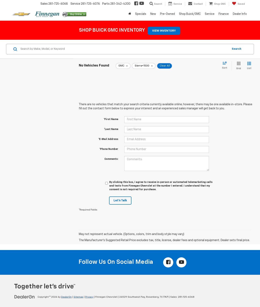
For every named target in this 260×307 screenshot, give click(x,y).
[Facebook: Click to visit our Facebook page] (136, 3)
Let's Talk (120, 200)
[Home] (129, 14)
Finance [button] (224, 14)
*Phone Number (108, 149)
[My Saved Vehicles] (238, 4)
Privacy (89, 297)
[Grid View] (238, 65)
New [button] (153, 14)
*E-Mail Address (108, 139)
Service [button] (209, 14)
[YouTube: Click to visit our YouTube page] (141, 3)
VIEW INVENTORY (164, 30)
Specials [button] (140, 14)
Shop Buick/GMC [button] (190, 14)
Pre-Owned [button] (167, 14)
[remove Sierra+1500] (144, 66)
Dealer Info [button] (240, 14)
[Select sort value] (226, 65)
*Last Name (111, 129)
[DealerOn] (24, 296)
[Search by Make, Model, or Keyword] (124, 49)
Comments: (111, 159)
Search (236, 49)
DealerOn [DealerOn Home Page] (66, 297)
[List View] (249, 65)
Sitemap (78, 297)
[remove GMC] (123, 66)
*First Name (111, 119)
